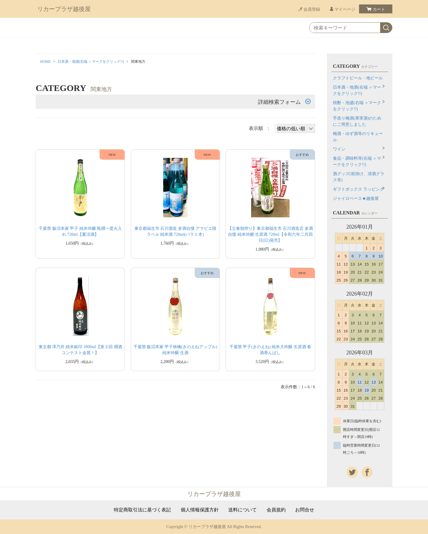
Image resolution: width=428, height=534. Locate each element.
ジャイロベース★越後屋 (356, 198)
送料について (242, 510)
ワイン (339, 149)
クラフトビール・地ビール (358, 78)
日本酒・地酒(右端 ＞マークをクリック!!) (91, 61)
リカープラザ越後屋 (64, 9)
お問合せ (304, 510)
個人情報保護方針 (200, 510)
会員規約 (276, 510)
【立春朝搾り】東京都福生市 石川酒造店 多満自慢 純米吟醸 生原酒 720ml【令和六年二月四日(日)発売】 (270, 234)
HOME (45, 61)
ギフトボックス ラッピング (358, 189)
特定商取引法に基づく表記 (142, 510)
